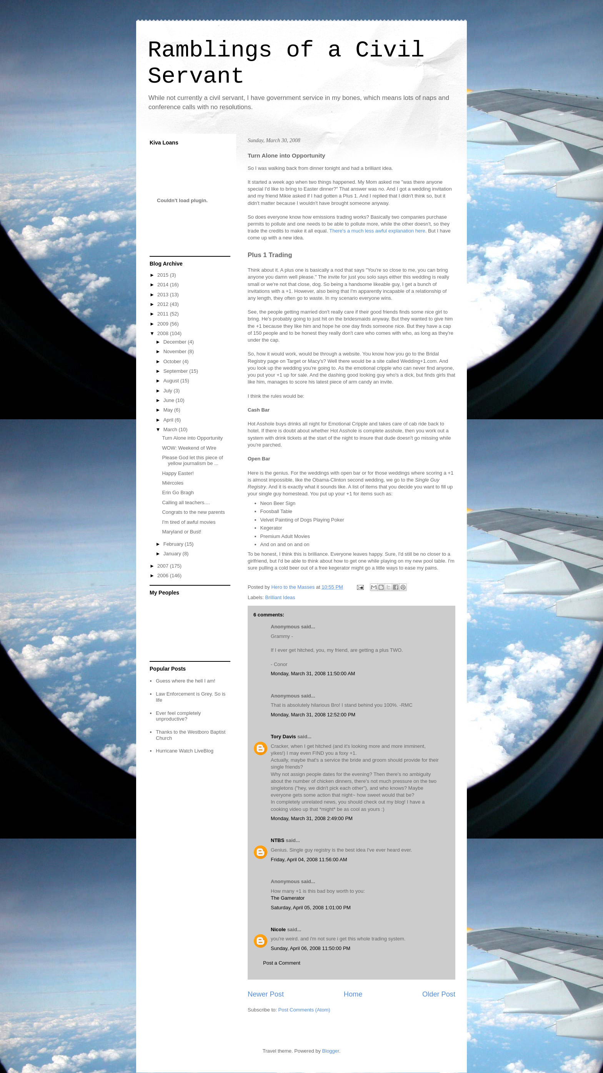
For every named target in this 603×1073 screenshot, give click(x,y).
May (168, 410)
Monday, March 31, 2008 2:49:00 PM (312, 818)
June (169, 400)
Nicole (278, 929)
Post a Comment (281, 963)
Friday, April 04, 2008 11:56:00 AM (309, 859)
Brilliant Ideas (280, 597)
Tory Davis (283, 736)
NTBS (277, 840)
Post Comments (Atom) (304, 1010)
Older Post (438, 994)
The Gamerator (288, 898)
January (173, 553)
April (169, 420)
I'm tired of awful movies (188, 522)
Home (353, 994)
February (174, 544)
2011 (163, 314)
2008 (163, 333)
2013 (163, 294)
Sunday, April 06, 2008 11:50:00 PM (310, 948)
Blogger (330, 1051)
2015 (163, 275)
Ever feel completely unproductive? (178, 716)
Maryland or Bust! (181, 532)
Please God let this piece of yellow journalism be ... (192, 461)
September (176, 371)
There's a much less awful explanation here (377, 231)
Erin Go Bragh (177, 492)
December (175, 342)
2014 (163, 284)
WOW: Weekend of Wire (189, 448)
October (173, 361)
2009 (163, 324)
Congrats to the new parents (193, 512)
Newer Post (266, 994)
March (171, 429)
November (175, 351)
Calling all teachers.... (186, 502)
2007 (163, 566)
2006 (163, 575)
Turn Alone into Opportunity (192, 438)
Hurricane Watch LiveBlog (184, 751)
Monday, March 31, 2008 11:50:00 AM (313, 673)
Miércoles (172, 483)
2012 (163, 304)
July (168, 391)
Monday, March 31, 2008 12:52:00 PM (313, 715)
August (171, 381)
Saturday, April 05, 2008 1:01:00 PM (311, 907)
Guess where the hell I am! (185, 681)
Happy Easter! (177, 473)
